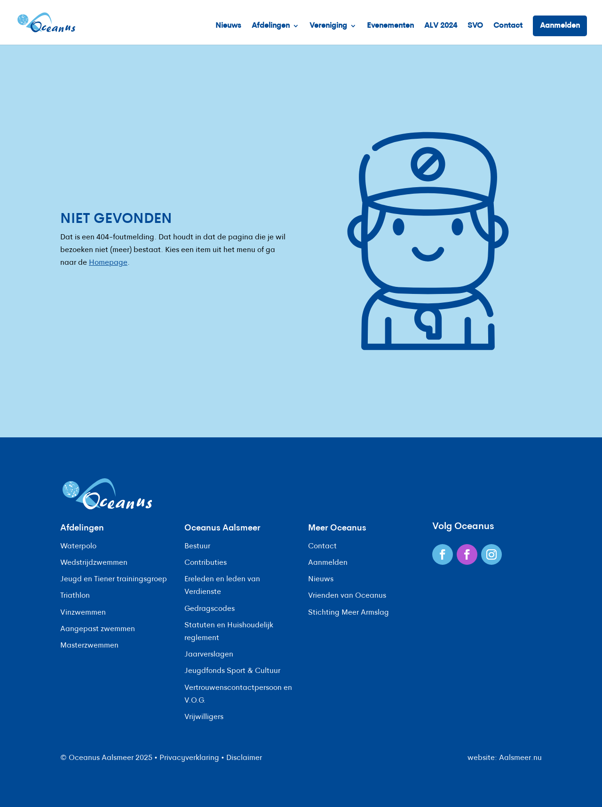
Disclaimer (244, 758)
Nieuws (228, 26)
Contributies (205, 563)
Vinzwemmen (83, 613)
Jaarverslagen (208, 654)
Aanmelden (560, 26)
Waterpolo (78, 546)
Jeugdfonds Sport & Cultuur (232, 671)
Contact (508, 26)
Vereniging (328, 26)
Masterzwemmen (89, 645)
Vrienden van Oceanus (347, 596)
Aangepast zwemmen (97, 629)
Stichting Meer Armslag (348, 613)
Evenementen (390, 26)
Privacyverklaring (189, 758)
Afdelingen (271, 26)
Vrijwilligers (203, 717)
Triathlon (75, 596)
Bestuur (197, 546)
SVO (475, 26)
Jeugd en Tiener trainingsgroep (113, 579)
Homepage (108, 263)
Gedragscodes (209, 609)
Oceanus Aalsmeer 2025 (110, 758)
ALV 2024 (440, 26)
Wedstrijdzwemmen (93, 563)
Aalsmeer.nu (520, 758)
